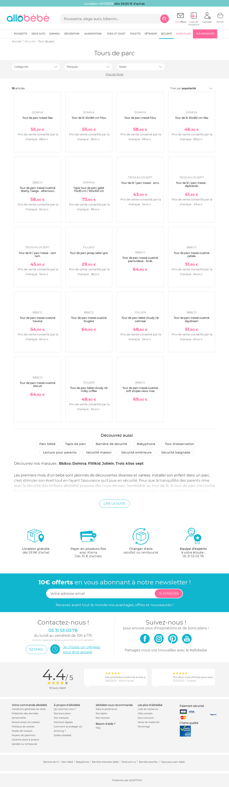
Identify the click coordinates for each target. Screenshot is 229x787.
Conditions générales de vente (29, 709)
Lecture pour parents (59, 452)
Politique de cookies (23, 726)
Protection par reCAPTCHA (127, 780)
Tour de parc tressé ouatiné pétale (191, 254)
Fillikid (94, 463)
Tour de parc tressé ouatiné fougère (89, 319)
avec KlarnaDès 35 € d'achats (88, 542)
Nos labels (101, 713)
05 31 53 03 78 (193, 556)
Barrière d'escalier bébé (105, 762)
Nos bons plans (62, 713)
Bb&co (65, 463)
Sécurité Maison (99, 452)
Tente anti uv (128, 762)
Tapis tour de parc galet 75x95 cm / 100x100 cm (88, 189)
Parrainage (144, 726)
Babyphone (146, 444)
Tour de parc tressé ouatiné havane (37, 319)
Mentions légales (63, 722)
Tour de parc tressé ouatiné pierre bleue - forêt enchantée (140, 261)
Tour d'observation (179, 444)
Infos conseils (145, 713)
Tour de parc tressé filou (140, 117)
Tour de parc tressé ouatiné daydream (191, 319)
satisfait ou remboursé (140, 540)
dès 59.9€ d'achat (36, 542)
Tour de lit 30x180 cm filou (89, 117)
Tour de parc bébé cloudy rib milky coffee (89, 389)
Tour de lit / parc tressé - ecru (140, 183)
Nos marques (61, 717)
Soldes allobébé (62, 735)
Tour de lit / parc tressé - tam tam (37, 254)
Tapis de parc (75, 444)
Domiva (79, 463)
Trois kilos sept (130, 463)
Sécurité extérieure (136, 452)
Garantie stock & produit (25, 739)
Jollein (108, 463)
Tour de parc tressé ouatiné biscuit (37, 384)
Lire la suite (114, 504)
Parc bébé (47, 444)
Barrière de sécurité (111, 444)
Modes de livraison (22, 731)
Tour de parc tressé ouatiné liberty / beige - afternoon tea (37, 191)
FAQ (98, 728)
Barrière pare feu (148, 762)
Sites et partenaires (106, 709)
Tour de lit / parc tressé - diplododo (191, 184)
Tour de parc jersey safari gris (89, 253)
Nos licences (103, 717)
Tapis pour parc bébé (173, 762)
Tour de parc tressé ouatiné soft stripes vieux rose (140, 389)
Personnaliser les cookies (26, 722)
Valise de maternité (148, 722)
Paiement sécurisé (192, 706)
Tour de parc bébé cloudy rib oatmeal (140, 319)
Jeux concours (146, 717)
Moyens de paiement (23, 735)
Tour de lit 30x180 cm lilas (191, 117)
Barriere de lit (51, 762)
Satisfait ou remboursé (24, 744)
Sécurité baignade (175, 452)
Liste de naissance (148, 709)
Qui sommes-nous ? (65, 709)
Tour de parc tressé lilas (37, 117)
